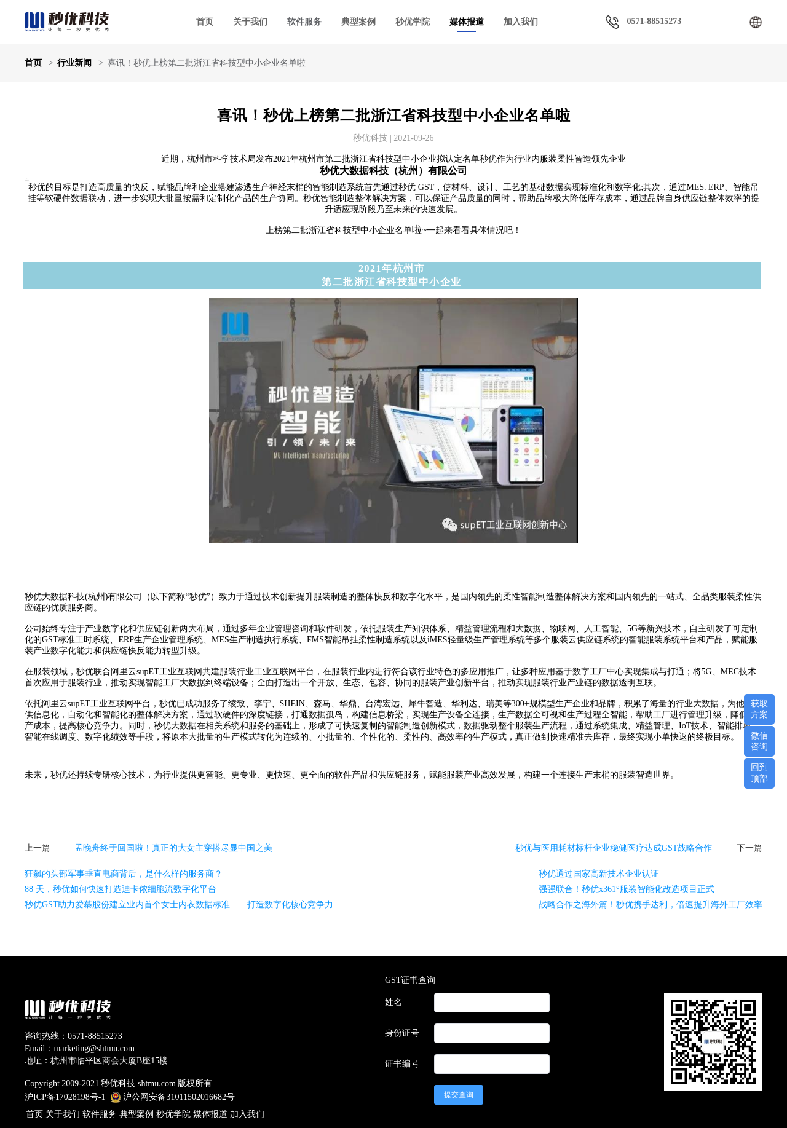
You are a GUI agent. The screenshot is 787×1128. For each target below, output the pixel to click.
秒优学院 (412, 21)
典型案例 (358, 21)
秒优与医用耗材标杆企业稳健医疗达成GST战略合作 (613, 848)
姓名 (393, 1002)
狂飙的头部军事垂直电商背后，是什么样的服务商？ (124, 873)
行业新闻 (74, 63)
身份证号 (402, 1033)
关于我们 (250, 21)
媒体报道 (466, 21)
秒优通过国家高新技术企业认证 (599, 873)
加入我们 (521, 21)
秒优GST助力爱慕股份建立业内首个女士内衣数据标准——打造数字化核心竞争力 (179, 904)
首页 (204, 21)
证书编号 (402, 1063)
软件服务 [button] (304, 21)
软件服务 (99, 1114)
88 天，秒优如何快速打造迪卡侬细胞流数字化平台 (120, 889)
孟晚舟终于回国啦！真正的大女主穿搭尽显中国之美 (173, 848)
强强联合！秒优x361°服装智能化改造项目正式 (626, 889)
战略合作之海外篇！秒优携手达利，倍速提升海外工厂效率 (650, 904)
